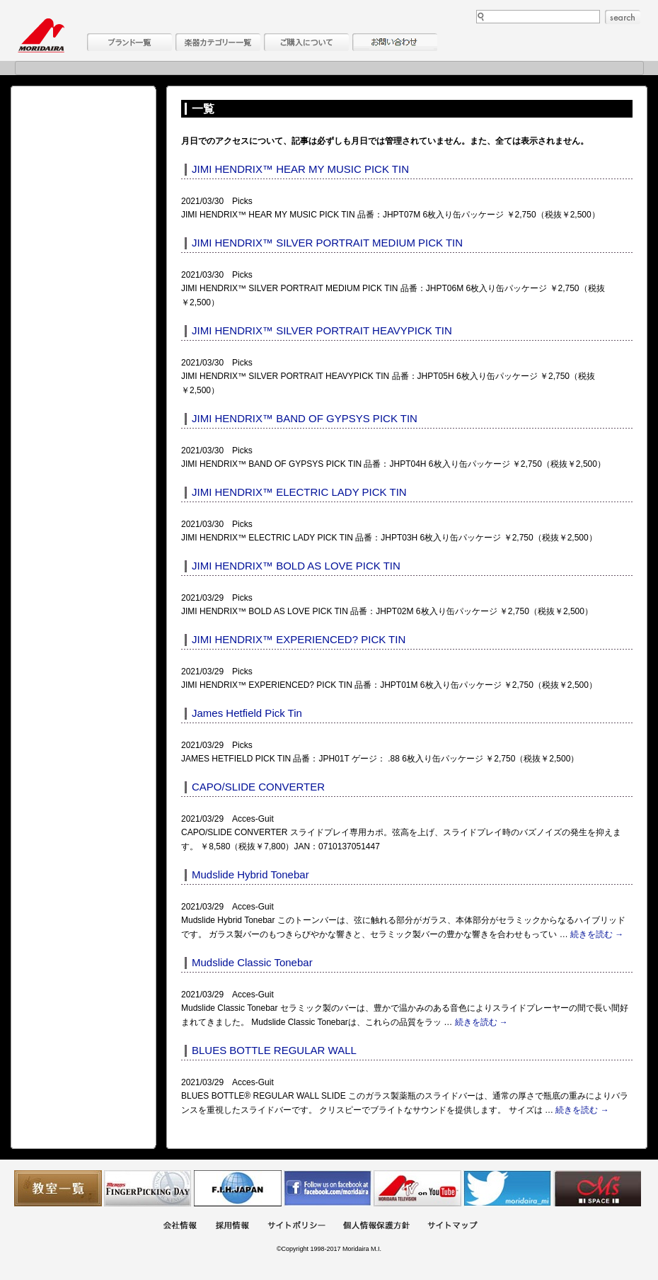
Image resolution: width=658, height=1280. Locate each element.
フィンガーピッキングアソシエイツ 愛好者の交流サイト (148, 1188)
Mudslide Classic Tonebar (252, 962)
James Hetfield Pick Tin (247, 713)
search (622, 17)
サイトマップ (452, 1226)
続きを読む (596, 934)
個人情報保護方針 (376, 1226)
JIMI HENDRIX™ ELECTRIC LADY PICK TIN (299, 492)
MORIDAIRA (41, 35)
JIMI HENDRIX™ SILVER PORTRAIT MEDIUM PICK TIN (327, 243)
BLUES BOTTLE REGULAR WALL (274, 1050)
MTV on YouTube (417, 1188)
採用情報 (232, 1226)
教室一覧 (58, 1188)
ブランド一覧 (129, 42)
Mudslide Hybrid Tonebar (250, 874)
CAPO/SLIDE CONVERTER (258, 787)
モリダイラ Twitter (507, 1188)
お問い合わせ (394, 42)
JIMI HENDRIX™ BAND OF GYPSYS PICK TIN (304, 418)
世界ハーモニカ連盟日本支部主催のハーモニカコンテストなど (238, 1188)
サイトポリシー (296, 1226)
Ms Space (597, 1188)
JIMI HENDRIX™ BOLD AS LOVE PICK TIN (296, 566)
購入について (306, 42)
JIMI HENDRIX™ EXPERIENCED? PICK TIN (298, 639)
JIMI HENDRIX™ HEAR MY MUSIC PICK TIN (300, 169)
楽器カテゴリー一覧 (217, 42)
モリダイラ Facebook (327, 1188)
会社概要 (179, 1226)
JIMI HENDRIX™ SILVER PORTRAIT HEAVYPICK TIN (322, 330)
